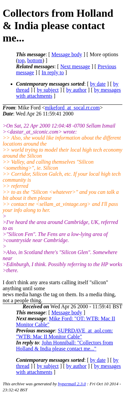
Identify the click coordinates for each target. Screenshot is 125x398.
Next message (75, 66)
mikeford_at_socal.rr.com (72, 107)
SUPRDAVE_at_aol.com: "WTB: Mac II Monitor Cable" (64, 333)
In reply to (53, 72)
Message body (66, 54)
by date (98, 84)
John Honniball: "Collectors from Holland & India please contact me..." (64, 345)
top (21, 60)
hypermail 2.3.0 (72, 383)
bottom (34, 60)
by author (76, 90)
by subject (48, 90)
